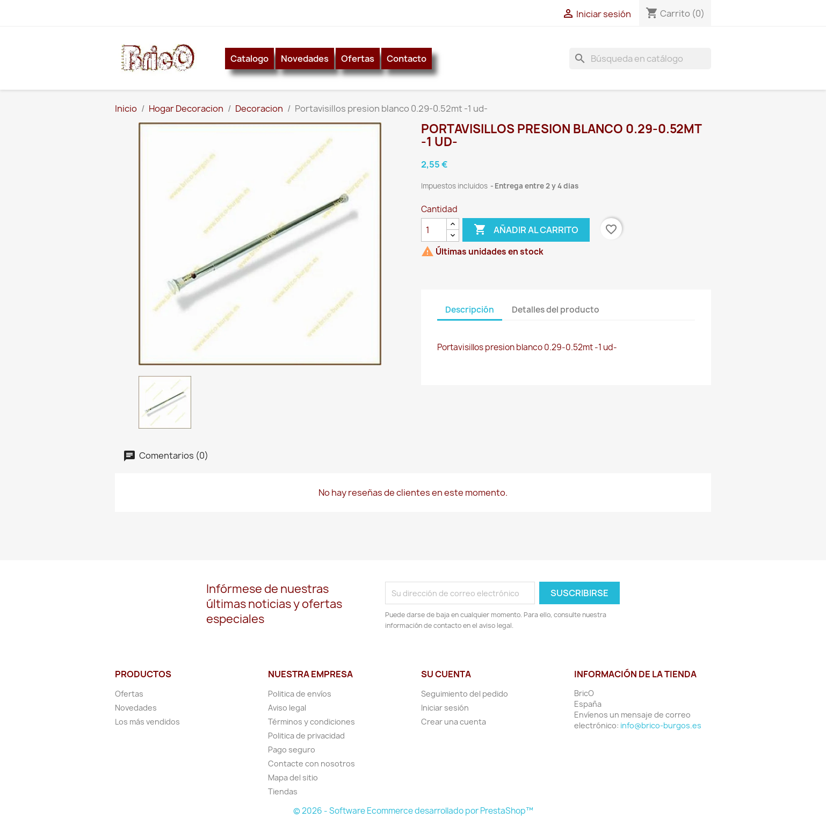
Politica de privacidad (306, 735)
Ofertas (357, 58)
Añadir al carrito (526, 230)
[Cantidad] (434, 230)
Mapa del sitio (293, 777)
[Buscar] (640, 58)
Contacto (406, 58)
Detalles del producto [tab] (555, 309)
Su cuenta (446, 674)
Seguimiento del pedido (464, 694)
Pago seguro (291, 749)
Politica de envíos (299, 694)
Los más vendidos (147, 722)
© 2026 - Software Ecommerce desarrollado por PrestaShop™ (413, 810)
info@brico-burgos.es (660, 725)
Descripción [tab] (469, 309)
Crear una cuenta (453, 722)
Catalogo (249, 58)
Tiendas (283, 791)
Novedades (305, 58)
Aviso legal (287, 708)
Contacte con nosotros (311, 763)
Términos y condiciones (311, 722)
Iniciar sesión (445, 708)
